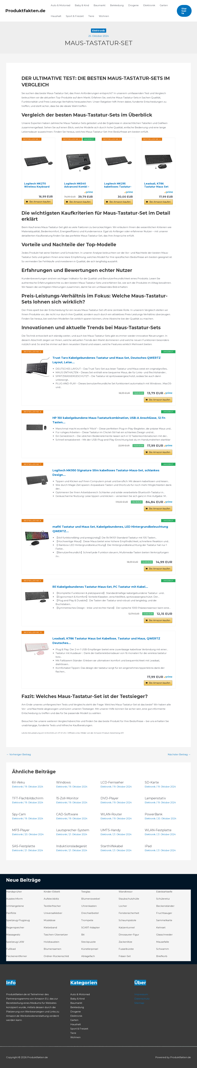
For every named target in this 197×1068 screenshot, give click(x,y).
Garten (164, 5)
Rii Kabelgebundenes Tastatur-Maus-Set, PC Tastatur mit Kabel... (100, 587)
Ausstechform (14, 898)
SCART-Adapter (90, 927)
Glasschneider (164, 934)
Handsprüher (14, 891)
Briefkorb (161, 956)
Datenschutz (141, 998)
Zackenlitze (125, 941)
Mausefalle (162, 941)
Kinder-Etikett (52, 891)
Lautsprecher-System (72, 830)
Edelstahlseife (164, 891)
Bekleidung (117, 5)
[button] (184, 11)
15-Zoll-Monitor (67, 798)
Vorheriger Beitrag (18, 754)
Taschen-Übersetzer (56, 934)
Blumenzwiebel (90, 898)
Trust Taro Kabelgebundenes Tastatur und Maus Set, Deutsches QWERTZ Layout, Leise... (106, 360)
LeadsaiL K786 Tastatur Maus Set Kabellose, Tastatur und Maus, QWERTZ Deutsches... (106, 641)
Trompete (87, 920)
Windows (63, 782)
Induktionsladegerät (71, 846)
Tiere (91, 16)
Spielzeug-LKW (15, 941)
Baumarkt (99, 5)
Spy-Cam (19, 814)
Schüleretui (163, 898)
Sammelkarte (164, 920)
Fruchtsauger (164, 913)
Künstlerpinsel (89, 948)
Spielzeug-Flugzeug (18, 920)
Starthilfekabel (112, 846)
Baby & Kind (82, 5)
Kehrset (160, 927)
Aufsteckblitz (51, 898)
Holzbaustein (51, 941)
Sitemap (139, 1002)
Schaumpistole (127, 920)
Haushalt (56, 16)
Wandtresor (126, 891)
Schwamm (162, 948)
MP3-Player (21, 830)
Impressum (141, 994)
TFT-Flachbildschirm (27, 798)
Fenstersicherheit (129, 913)
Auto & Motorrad (60, 5)
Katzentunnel (127, 927)
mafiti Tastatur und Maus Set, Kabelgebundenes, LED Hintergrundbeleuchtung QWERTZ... (110, 529)
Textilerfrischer (52, 905)
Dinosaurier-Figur (129, 934)
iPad (148, 846)
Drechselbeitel (90, 913)
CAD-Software (67, 814)
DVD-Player (110, 798)
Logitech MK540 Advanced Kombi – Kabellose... (76, 185)
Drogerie (133, 5)
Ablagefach (88, 956)
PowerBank (154, 814)
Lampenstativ (155, 798)
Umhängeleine (15, 905)
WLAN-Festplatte (158, 830)
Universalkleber (53, 913)
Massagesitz (13, 934)
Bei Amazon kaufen (40, 201)
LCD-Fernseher (112, 782)
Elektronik (149, 5)
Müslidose (49, 920)
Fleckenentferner (16, 956)
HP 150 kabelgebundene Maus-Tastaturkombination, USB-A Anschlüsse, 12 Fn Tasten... (108, 420)
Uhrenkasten (89, 905)
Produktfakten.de (25, 10)
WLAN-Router (111, 814)
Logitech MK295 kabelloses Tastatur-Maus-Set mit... (117, 185)
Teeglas (85, 891)
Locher (123, 905)
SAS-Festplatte (23, 846)
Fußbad (11, 948)
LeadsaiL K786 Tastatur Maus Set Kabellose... (156, 185)
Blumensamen (52, 948)
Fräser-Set (125, 956)
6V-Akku (18, 782)
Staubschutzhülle (129, 898)
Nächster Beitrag (179, 754)
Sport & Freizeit (75, 16)
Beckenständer (165, 905)
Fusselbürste (126, 948)
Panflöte (11, 913)
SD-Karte (152, 782)
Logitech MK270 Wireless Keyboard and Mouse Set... (37, 185)
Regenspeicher (15, 927)
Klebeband (50, 927)
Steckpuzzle (88, 941)
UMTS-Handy (111, 830)
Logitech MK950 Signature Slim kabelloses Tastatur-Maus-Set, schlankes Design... (105, 473)
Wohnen (104, 16)
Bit (82, 934)
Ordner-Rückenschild (56, 956)
